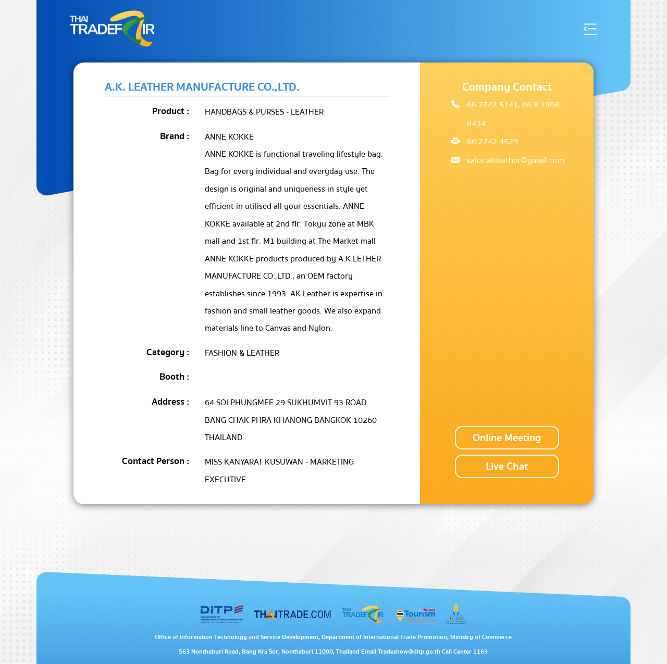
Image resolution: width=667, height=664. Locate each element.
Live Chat (507, 466)
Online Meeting (507, 438)
